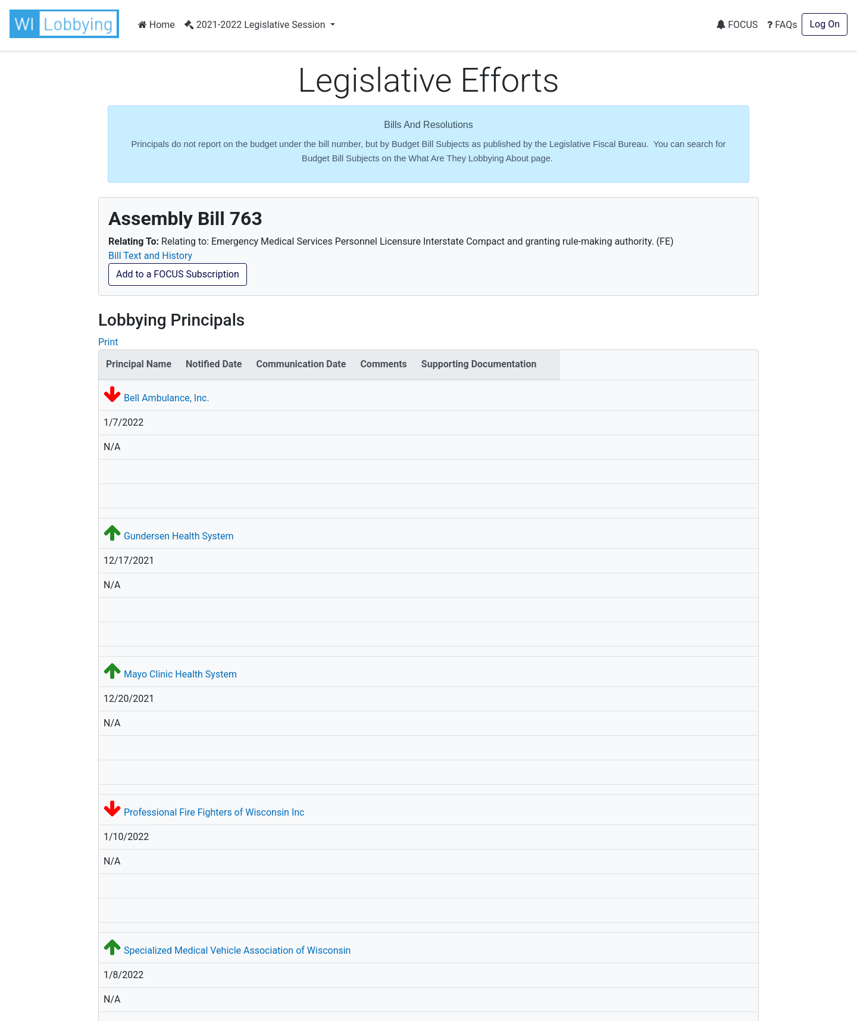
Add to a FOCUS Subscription (177, 274)
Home (156, 24)
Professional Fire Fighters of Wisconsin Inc (214, 812)
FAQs (782, 24)
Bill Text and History (150, 255)
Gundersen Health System (179, 536)
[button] (67, 24)
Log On (824, 24)
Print (108, 342)
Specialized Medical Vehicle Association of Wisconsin (237, 950)
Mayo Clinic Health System (180, 674)
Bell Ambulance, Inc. (166, 398)
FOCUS (737, 24)
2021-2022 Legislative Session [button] (256, 24)
